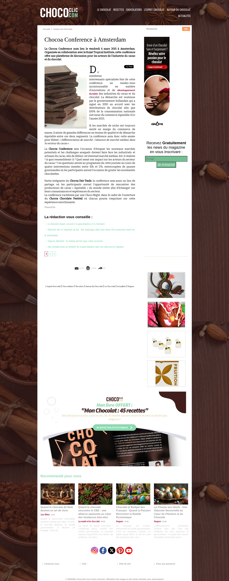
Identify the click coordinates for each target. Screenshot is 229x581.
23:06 (125, 520)
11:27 (51, 514)
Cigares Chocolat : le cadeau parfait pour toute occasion (77, 240)
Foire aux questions (163, 562)
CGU (83, 562)
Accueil (46, 29)
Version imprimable (94, 267)
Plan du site (123, 562)
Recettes (118, 10)
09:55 (100, 517)
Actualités (184, 16)
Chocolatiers (134, 10)
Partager (119, 267)
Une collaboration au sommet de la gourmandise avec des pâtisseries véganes (88, 246)
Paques (97, 289)
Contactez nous (50, 562)
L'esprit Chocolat (154, 10)
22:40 (163, 517)
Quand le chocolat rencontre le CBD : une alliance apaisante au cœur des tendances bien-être (95, 510)
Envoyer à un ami (65, 267)
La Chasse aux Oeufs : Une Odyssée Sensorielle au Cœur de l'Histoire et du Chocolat (169, 510)
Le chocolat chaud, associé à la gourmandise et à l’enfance (78, 223)
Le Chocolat (104, 10)
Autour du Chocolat (179, 10)
